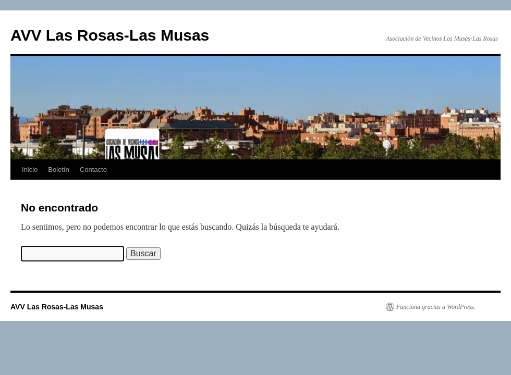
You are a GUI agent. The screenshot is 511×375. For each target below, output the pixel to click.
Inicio (30, 169)
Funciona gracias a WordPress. (435, 306)
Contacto (93, 169)
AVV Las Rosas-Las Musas (109, 35)
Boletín (58, 169)
